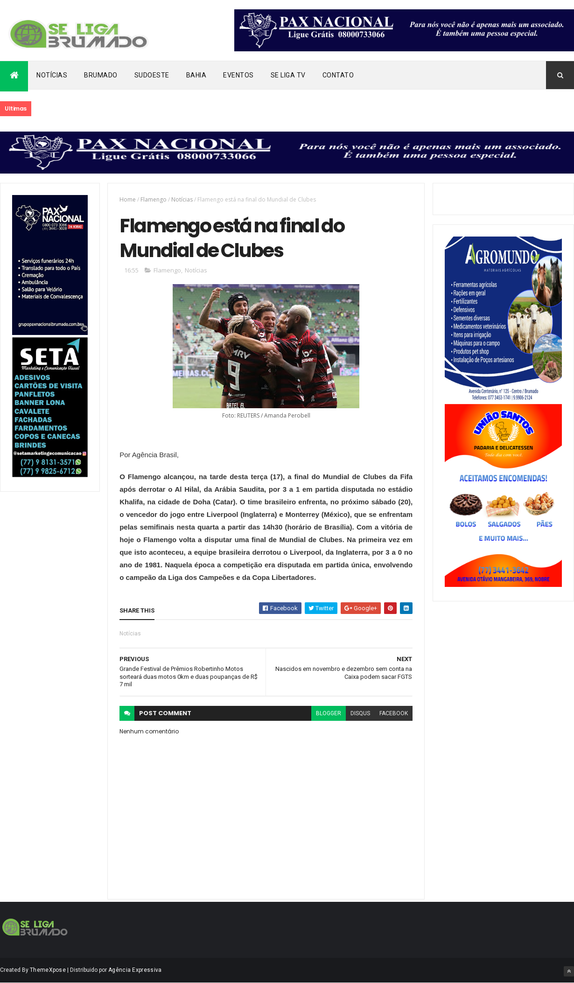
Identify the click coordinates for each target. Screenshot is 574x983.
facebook (393, 713)
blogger (328, 713)
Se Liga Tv (288, 75)
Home (127, 199)
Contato (338, 75)
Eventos (238, 75)
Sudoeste (151, 75)
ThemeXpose (48, 970)
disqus (360, 713)
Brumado (101, 75)
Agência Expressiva (134, 970)
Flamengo (153, 199)
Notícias (51, 75)
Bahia (196, 75)
